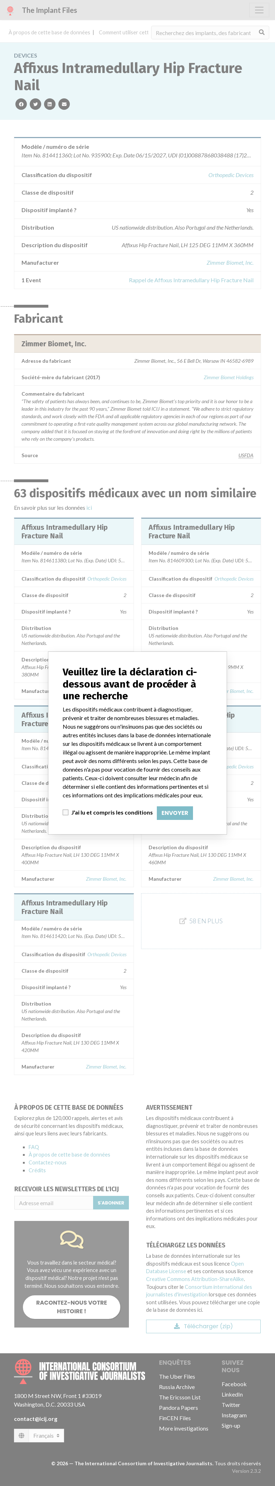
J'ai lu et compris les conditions (112, 812)
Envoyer (174, 813)
